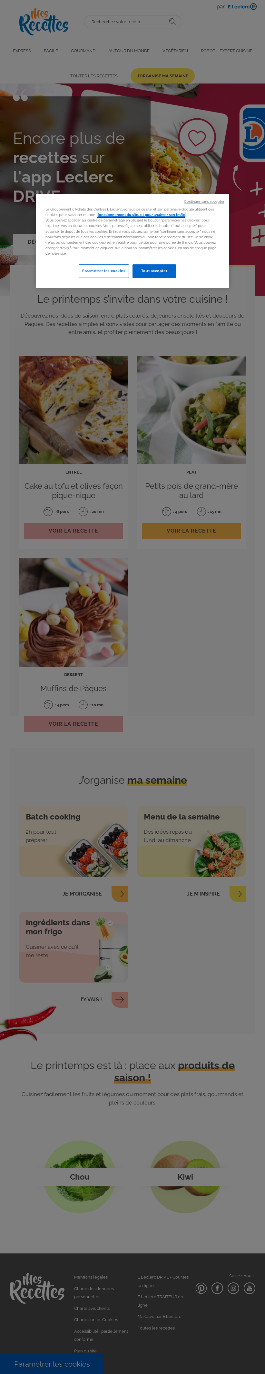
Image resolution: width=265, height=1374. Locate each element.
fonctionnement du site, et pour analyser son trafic (141, 214)
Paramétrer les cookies (103, 271)
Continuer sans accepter (204, 201)
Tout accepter (154, 271)
